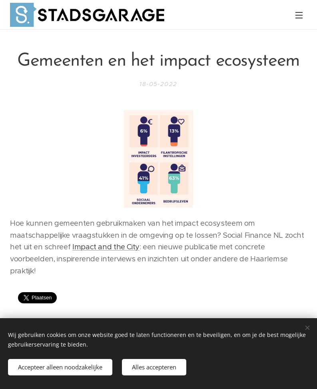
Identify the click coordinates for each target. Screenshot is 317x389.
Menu (299, 15)
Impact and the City (106, 246)
